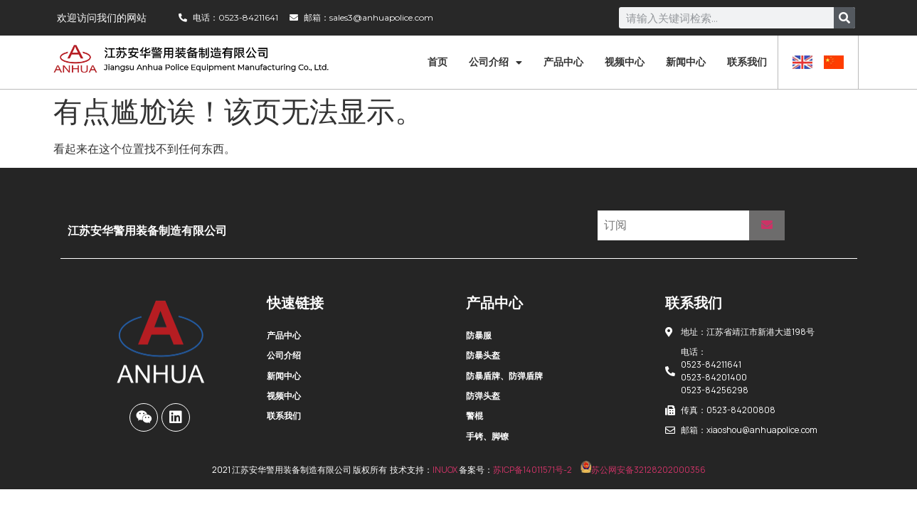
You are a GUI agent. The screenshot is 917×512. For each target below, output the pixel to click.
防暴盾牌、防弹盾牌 (504, 376)
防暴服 (479, 335)
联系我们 (747, 61)
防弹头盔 (483, 396)
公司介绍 (495, 62)
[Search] (844, 17)
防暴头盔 (483, 355)
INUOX (445, 470)
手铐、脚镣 (487, 436)
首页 (437, 61)
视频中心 (625, 61)
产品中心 (563, 61)
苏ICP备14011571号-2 (532, 470)
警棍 (474, 416)
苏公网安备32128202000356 (643, 470)
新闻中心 (686, 61)
